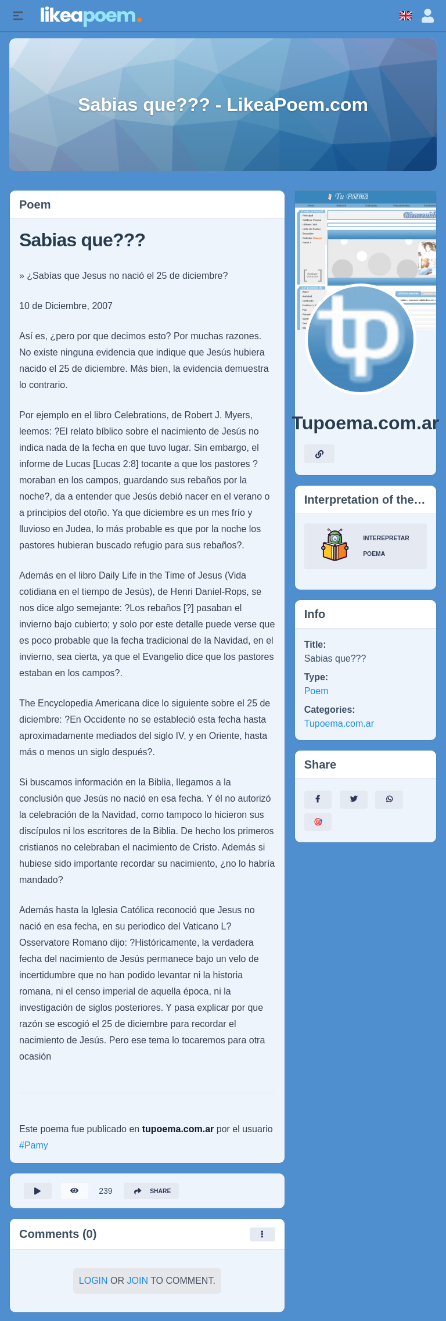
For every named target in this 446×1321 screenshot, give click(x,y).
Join (137, 1284)
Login (93, 1284)
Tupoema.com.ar (339, 723)
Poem (316, 691)
